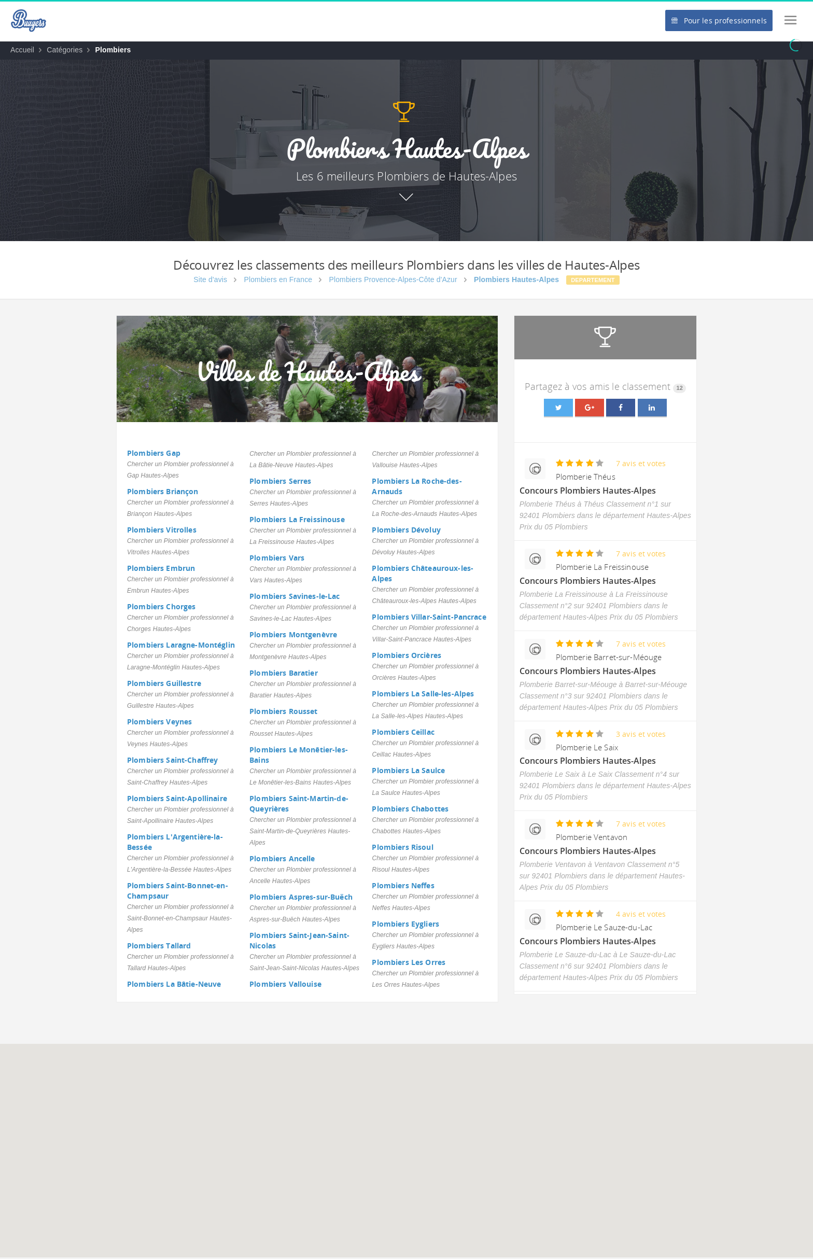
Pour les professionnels (718, 20)
